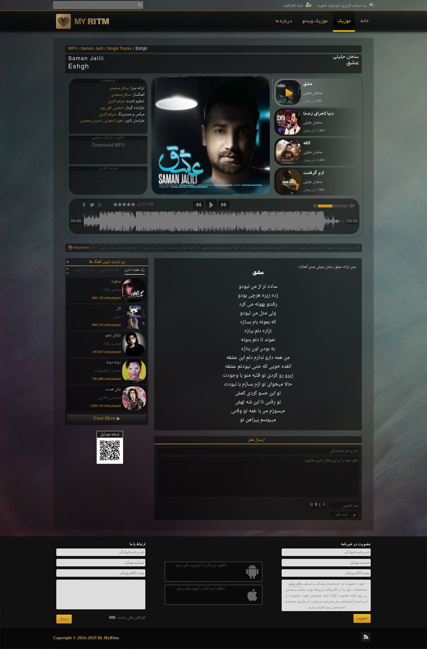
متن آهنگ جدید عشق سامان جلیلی (223, 248)
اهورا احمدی (113, 121)
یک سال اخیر (85, 270)
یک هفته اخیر (135, 270)
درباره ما (283, 21)
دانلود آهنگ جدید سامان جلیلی (119, 248)
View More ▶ (106, 418)
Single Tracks (119, 49)
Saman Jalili (92, 49)
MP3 (72, 49)
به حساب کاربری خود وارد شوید (345, 6)
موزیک (343, 21)
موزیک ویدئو (314, 21)
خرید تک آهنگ (108, 176)
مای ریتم (295, 583)
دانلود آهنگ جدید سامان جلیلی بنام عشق (170, 248)
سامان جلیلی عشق (310, 248)
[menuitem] (364, 21)
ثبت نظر (346, 514)
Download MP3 (108, 145)
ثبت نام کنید (297, 6)
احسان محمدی (91, 121)
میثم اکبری (116, 101)
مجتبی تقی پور (111, 108)
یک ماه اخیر (110, 270)
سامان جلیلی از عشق (340, 248)
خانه (365, 21)
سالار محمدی (118, 88)
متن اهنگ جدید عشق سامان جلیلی (272, 248)
